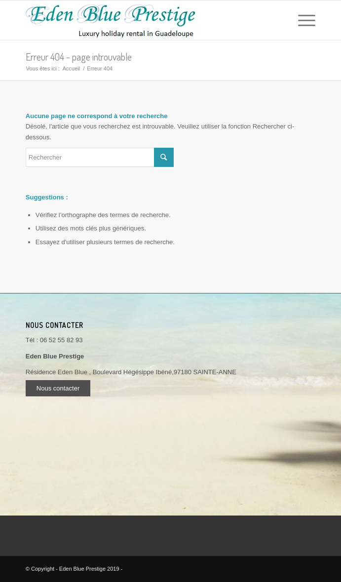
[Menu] (301, 20)
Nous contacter (58, 388)
